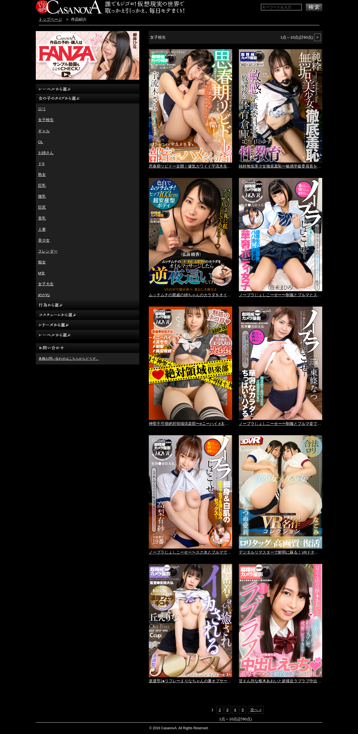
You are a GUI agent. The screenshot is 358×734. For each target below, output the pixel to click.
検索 (314, 7)
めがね (44, 295)
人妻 (42, 229)
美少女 (44, 240)
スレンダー (48, 251)
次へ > (256, 710)
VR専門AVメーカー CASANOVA (69, 7)
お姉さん (46, 153)
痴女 (42, 262)
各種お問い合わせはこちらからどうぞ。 (69, 359)
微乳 (42, 196)
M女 (41, 273)
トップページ (50, 19)
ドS (41, 164)
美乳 (42, 218)
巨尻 (42, 207)
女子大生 (46, 284)
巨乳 (42, 186)
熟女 (42, 175)
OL (40, 142)
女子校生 (46, 120)
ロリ (42, 109)
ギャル (44, 131)
